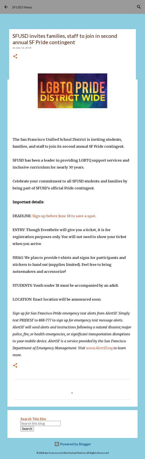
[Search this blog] (40, 423)
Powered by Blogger (72, 444)
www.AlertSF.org (99, 348)
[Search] (139, 7)
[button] (15, 57)
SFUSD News (22, 7)
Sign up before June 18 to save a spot (63, 216)
